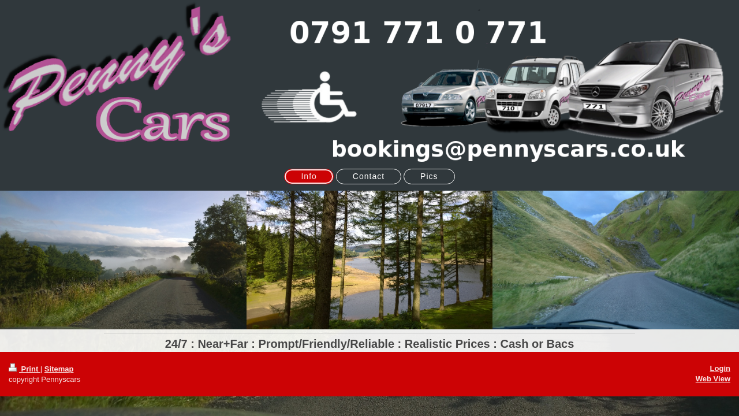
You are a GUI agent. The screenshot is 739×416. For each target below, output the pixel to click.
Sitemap (59, 369)
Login (720, 368)
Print (24, 369)
